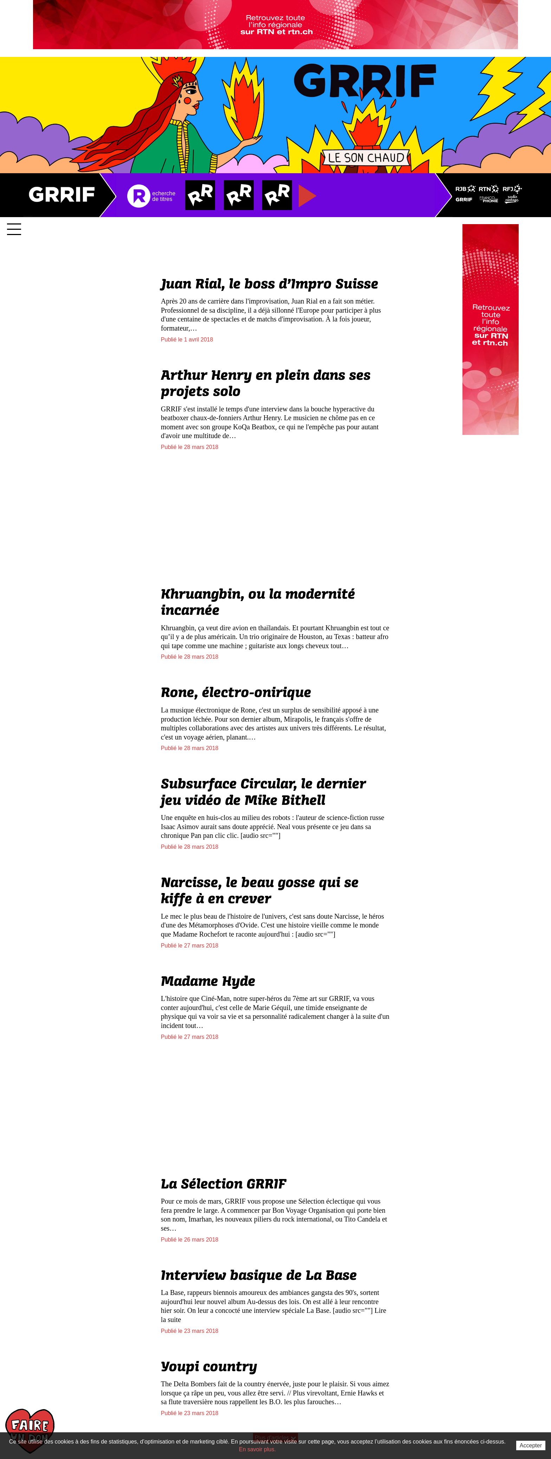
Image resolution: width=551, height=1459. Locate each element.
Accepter (531, 1445)
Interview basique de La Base (259, 1275)
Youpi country (209, 1367)
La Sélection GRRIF (223, 1184)
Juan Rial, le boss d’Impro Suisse (269, 284)
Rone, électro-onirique (236, 692)
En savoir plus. (257, 1449)
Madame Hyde (208, 981)
